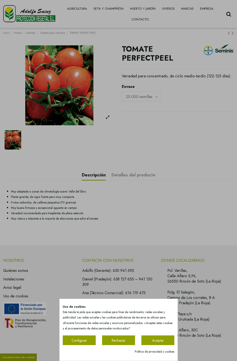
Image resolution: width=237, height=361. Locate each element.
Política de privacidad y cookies (154, 351)
